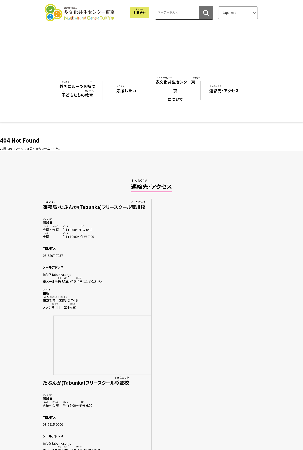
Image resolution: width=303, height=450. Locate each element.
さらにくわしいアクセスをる (147, 292)
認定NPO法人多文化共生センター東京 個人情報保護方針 (220, 382)
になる (108, 367)
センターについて (154, 341)
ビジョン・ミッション (142, 359)
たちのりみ (141, 367)
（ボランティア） (64, 367)
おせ (190, 359)
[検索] (206, 12)
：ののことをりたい (66, 390)
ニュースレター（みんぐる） (146, 374)
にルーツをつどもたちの (69, 341)
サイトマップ (192, 374)
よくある (192, 367)
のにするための (63, 405)
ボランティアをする (113, 359)
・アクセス (194, 351)
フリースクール (64, 359)
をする (108, 351)
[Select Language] (239, 12)
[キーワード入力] (180, 11)
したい (109, 341)
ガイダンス (59, 398)
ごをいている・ (151, 382)
